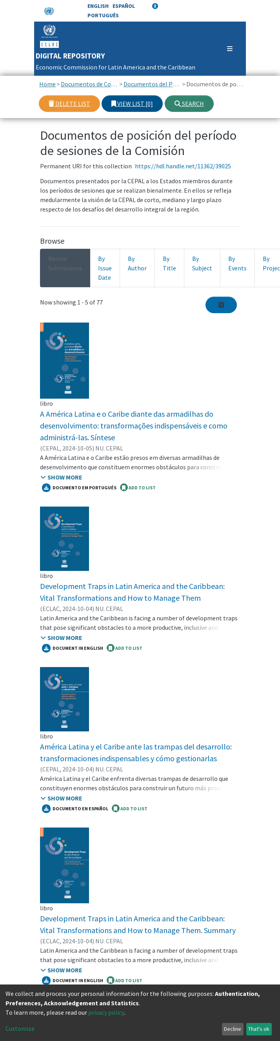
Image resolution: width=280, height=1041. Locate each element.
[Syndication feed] (221, 305)
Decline (232, 1028)
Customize (20, 1028)
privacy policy (106, 1012)
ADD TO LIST (138, 487)
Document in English (72, 648)
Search (189, 104)
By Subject (202, 263)
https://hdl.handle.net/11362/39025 (183, 166)
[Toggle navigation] (226, 48)
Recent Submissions (65, 263)
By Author (137, 263)
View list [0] (132, 104)
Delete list (69, 104)
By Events (237, 263)
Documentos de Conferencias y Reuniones (89, 84)
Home (47, 84)
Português (103, 15)
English (98, 5)
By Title (169, 263)
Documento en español (75, 808)
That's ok (258, 1028)
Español (124, 5)
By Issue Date (105, 268)
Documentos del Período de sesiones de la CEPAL (152, 84)
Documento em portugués (79, 487)
